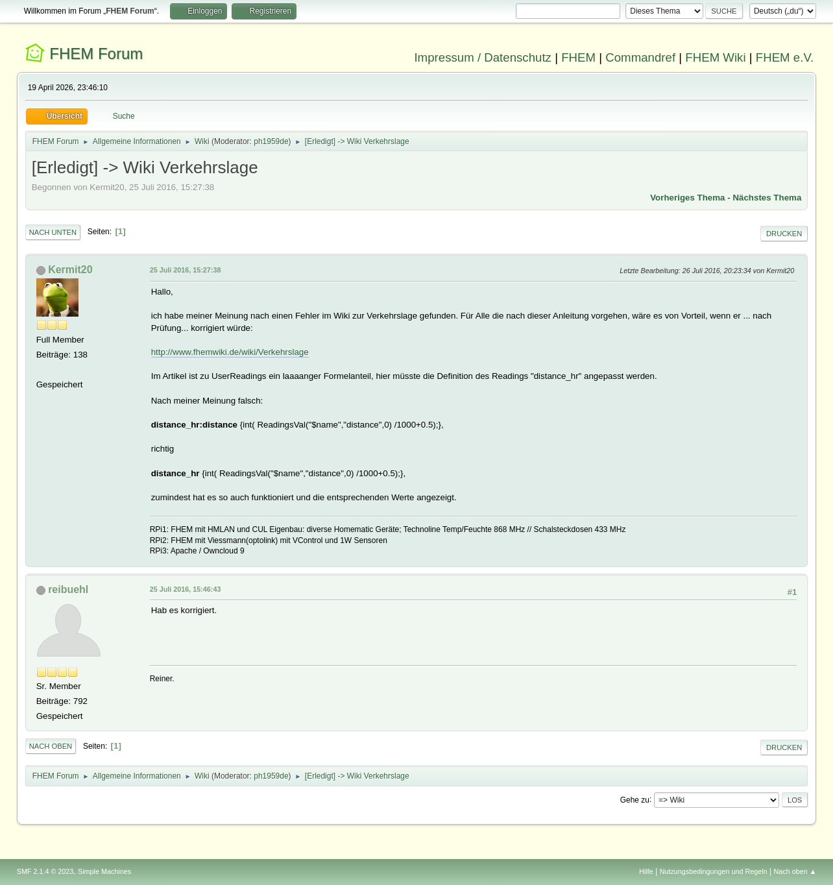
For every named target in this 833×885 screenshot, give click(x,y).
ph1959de (271, 141)
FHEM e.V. (785, 57)
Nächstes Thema (766, 197)
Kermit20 (70, 269)
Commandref (640, 57)
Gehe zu (634, 799)
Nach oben (51, 746)
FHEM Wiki (715, 57)
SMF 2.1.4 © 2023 (45, 871)
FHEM (578, 57)
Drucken (784, 233)
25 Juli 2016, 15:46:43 (185, 589)
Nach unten (53, 232)
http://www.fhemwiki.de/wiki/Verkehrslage (230, 352)
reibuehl (68, 589)
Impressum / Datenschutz (482, 57)
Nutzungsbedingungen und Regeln (713, 871)
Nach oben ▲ (794, 871)
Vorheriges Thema (687, 197)
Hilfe (646, 871)
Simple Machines (104, 871)
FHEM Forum (96, 53)
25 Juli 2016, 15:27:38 (185, 270)
